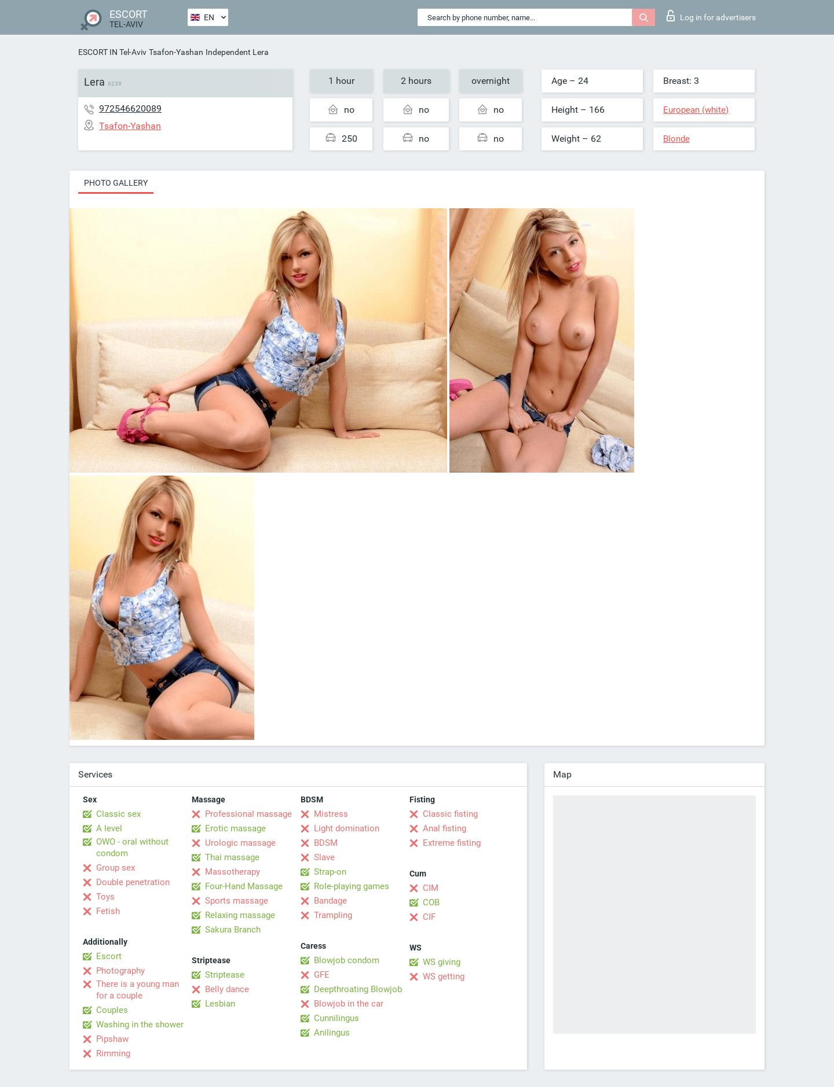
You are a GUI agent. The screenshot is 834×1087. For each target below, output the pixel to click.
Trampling (333, 915)
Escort (109, 956)
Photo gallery (116, 182)
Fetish (108, 911)
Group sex (115, 868)
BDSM (326, 843)
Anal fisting (444, 828)
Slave (324, 857)
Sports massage (236, 901)
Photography (120, 971)
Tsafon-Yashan (176, 52)
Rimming (113, 1053)
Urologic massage (240, 843)
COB (431, 902)
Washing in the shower (140, 1024)
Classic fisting (450, 814)
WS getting (443, 976)
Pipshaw (112, 1039)
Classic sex (118, 814)
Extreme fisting (452, 843)
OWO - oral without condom (132, 847)
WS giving (441, 962)
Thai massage (232, 857)
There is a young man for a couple (137, 990)
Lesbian (220, 1003)
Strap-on (330, 872)
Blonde (676, 139)
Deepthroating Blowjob (358, 989)
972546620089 (130, 108)
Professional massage (248, 814)
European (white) (696, 110)
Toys (105, 896)
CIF (429, 917)
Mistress (331, 814)
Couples (112, 1010)
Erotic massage (235, 828)
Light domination (346, 828)
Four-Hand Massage (244, 886)
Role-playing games (351, 886)
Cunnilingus (336, 1018)
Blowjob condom (346, 960)
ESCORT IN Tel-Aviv (112, 52)
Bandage (330, 901)
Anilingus (332, 1032)
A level (109, 828)
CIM (430, 888)
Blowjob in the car (348, 1003)
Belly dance (227, 989)
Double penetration (133, 882)
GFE (322, 975)
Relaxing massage (240, 915)
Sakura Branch (233, 929)
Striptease (224, 975)
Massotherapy (232, 872)
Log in (711, 15)
